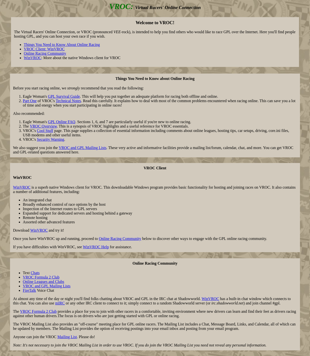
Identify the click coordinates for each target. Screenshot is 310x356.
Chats (35, 273)
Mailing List (67, 337)
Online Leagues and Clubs (43, 282)
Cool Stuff (45, 131)
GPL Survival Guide (64, 96)
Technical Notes (68, 101)
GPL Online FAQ (61, 122)
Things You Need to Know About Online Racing (62, 45)
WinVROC (32, 58)
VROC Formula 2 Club (41, 277)
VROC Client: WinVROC (44, 49)
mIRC (60, 303)
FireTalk (29, 290)
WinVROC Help (96, 247)
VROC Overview (43, 126)
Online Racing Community (45, 53)
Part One (29, 101)
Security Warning (50, 139)
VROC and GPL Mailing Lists (82, 148)
